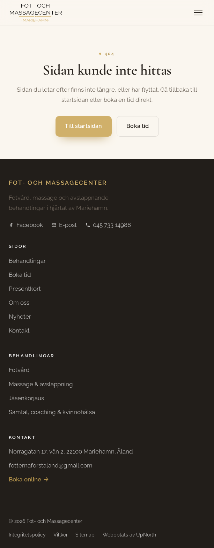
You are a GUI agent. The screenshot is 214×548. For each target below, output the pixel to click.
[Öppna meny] (198, 12)
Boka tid (137, 126)
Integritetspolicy (27, 535)
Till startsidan (83, 126)
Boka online (29, 479)
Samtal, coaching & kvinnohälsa (52, 412)
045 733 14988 (108, 224)
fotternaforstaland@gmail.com (51, 465)
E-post (64, 224)
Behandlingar (27, 260)
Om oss (19, 302)
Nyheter (20, 316)
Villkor (60, 535)
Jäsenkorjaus (26, 398)
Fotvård (19, 369)
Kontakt (19, 330)
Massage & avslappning (41, 384)
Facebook (26, 224)
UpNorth (146, 535)
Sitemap (85, 535)
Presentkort (25, 288)
